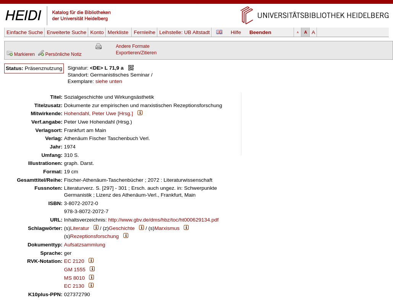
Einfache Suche (24, 32)
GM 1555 (75, 269)
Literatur (79, 228)
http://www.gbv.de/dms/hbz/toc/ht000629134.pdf (163, 220)
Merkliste (119, 32)
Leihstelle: (184, 32)
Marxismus (167, 228)
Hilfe (236, 32)
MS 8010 (74, 278)
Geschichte (122, 228)
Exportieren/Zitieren (136, 52)
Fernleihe (144, 32)
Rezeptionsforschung (94, 236)
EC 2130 (74, 286)
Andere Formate (132, 46)
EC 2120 (74, 261)
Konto (97, 32)
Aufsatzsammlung (84, 245)
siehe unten (108, 81)
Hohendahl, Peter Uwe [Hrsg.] (98, 113)
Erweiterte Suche (66, 32)
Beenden (260, 32)
